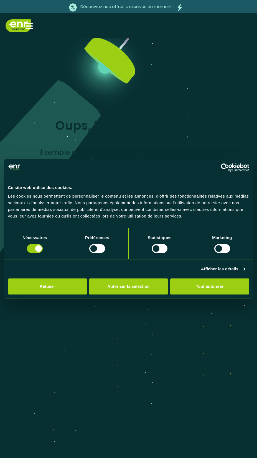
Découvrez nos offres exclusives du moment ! (127, 6)
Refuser (47, 286)
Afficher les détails (219, 268)
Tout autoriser (209, 286)
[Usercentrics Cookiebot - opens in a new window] (225, 167)
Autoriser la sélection (128, 286)
